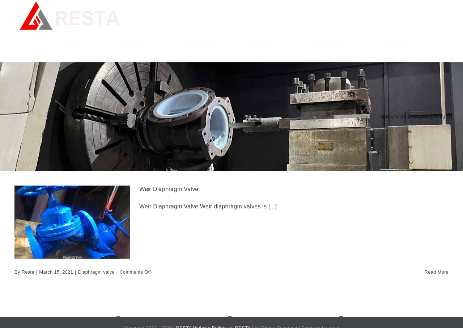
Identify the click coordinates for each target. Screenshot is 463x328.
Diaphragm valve (96, 272)
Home (387, 117)
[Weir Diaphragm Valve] (72, 222)
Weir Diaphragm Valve (168, 188)
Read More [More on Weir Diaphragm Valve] (437, 272)
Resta (28, 272)
